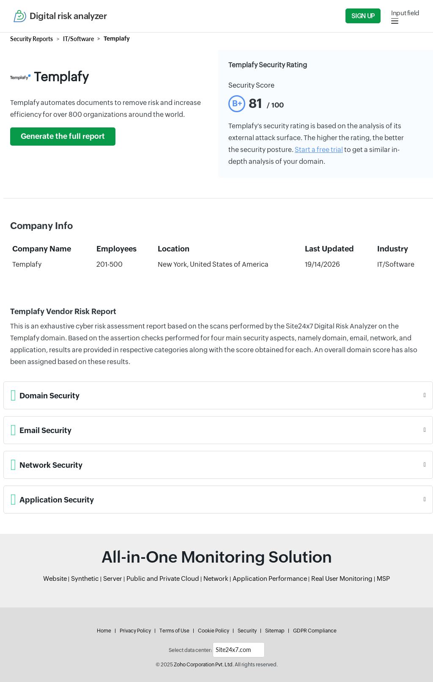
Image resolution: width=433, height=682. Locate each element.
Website (55, 578)
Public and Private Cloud (162, 578)
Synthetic (85, 578)
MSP (383, 578)
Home (104, 631)
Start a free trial (319, 150)
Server (112, 578)
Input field (405, 13)
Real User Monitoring (342, 578)
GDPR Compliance (315, 631)
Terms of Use (174, 631)
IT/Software (78, 38)
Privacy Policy (135, 631)
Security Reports (31, 38)
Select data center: (190, 650)
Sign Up (362, 15)
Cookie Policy (213, 631)
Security (247, 631)
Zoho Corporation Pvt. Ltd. (204, 665)
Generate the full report (63, 136)
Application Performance (270, 578)
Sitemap (275, 631)
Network (215, 578)
